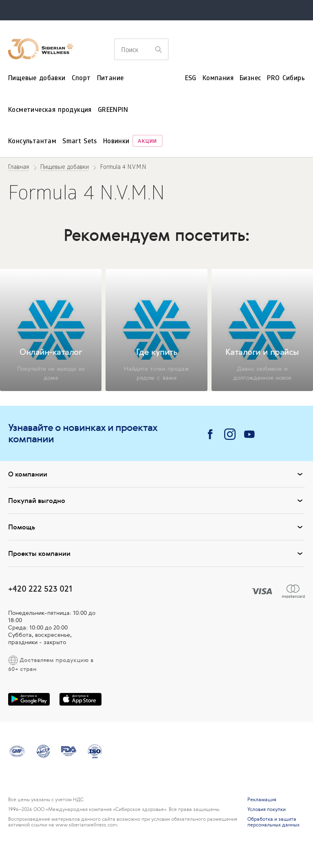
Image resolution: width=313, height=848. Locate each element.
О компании (156, 474)
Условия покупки (266, 809)
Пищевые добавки (37, 79)
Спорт (81, 79)
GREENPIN (113, 110)
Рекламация (261, 799)
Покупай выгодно (156, 500)
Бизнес (250, 79)
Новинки (116, 142)
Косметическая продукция (50, 110)
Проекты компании (156, 553)
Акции (147, 142)
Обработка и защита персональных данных (273, 822)
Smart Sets (79, 142)
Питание (110, 79)
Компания (218, 79)
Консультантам (32, 142)
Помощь (156, 527)
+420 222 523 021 (40, 588)
